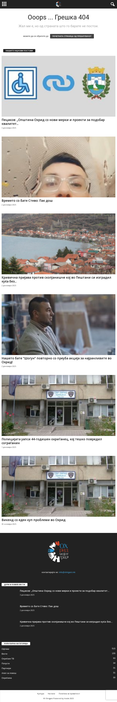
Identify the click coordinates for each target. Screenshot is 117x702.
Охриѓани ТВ (8, 658)
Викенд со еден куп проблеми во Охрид (33, 520)
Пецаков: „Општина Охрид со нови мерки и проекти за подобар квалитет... (53, 122)
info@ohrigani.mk (67, 572)
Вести (4, 654)
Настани (51, 693)
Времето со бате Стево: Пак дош (27, 201)
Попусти (6, 663)
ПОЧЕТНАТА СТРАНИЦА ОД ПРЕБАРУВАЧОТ (71, 36)
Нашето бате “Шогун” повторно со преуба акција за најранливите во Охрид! (57, 360)
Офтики (5, 649)
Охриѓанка (7, 678)
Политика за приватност (69, 693)
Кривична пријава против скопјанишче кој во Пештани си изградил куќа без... (56, 279)
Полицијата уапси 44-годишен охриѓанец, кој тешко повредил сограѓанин (52, 441)
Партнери (6, 668)
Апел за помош (9, 673)
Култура (40, 693)
